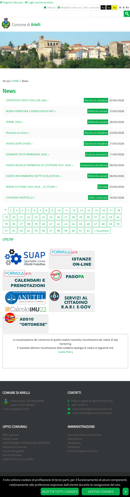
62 (88, 231)
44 (73, 224)
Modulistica (74, 443)
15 (96, 210)
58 (58, 231)
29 (80, 217)
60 (73, 231)
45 (80, 224)
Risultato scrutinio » (17, 133)
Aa (103, 7)
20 (13, 217)
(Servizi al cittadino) (96, 100)
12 (73, 210)
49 (110, 224)
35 (6, 224)
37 (21, 224)
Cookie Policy (65, 352)
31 (95, 217)
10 (58, 210)
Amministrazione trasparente (84, 435)
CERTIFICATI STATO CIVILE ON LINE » (27, 100)
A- (120, 7)
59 (65, 231)
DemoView (74, 447)
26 (58, 217)
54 (28, 231)
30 (88, 217)
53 (21, 231)
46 (88, 224)
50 (118, 224)
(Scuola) (102, 187)
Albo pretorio (75, 439)
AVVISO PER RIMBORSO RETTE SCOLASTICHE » (33, 176)
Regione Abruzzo (11, 2)
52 (13, 231)
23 (36, 217)
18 (118, 210)
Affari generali (11, 435)
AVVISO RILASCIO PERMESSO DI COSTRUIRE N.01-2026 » (39, 165)
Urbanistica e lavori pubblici (18, 459)
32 (103, 217)
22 (28, 217)
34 (118, 217)
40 (43, 224)
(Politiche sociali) (97, 111)
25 (50, 217)
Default (49, 7)
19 (6, 217)
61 (80, 231)
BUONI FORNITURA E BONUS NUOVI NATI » (31, 111)
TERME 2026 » (14, 122)
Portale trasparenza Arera (82, 451)
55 (36, 231)
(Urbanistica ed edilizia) (94, 165)
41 (50, 224)
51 (6, 231)
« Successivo (101, 231)
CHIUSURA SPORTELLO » (20, 197)
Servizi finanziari (12, 455)
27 (65, 217)
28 (73, 217)
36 (13, 224)
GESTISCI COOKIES (100, 491)
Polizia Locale (10, 439)
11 (66, 210)
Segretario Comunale (15, 447)
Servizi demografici (13, 451)
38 (28, 224)
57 (50, 231)
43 (65, 224)
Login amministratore (39, 2)
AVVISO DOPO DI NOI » (19, 143)
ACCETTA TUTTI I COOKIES (60, 491)
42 (58, 224)
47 (95, 224)
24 (43, 217)
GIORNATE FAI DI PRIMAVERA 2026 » (27, 154)
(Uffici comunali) (98, 197)
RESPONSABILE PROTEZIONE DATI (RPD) (26, 443)
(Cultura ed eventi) (96, 154)
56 (43, 231)
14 (88, 210)
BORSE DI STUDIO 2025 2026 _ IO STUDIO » (32, 187)
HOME (15, 81)
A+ (127, 7)
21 (21, 217)
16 (103, 210)
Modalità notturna (69, 7)
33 (110, 217)
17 (111, 210)
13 (81, 210)
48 (103, 224)
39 (36, 224)
